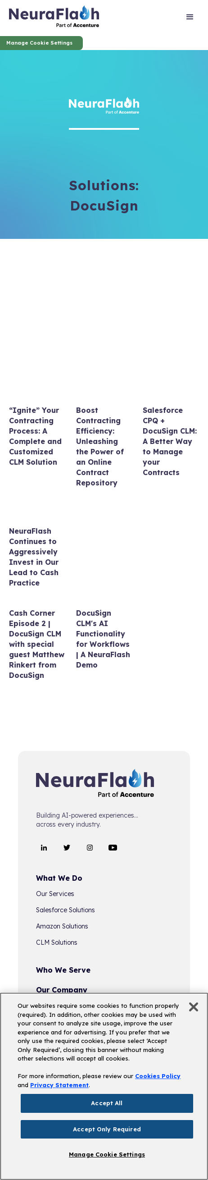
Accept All (106, 1103)
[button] (189, 18)
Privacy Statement (59, 1085)
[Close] (193, 1007)
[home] (54, 18)
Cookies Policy (158, 1075)
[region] (104, 1086)
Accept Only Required (107, 1129)
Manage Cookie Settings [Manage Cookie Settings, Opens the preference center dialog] (107, 1154)
